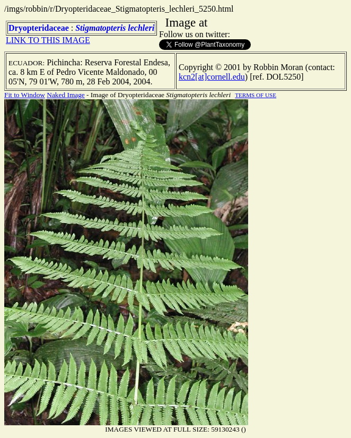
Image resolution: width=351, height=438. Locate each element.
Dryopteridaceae (38, 27)
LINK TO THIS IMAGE (48, 40)
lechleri (141, 27)
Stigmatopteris (100, 27)
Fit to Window (24, 95)
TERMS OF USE (255, 95)
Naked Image (65, 95)
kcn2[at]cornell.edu (212, 76)
